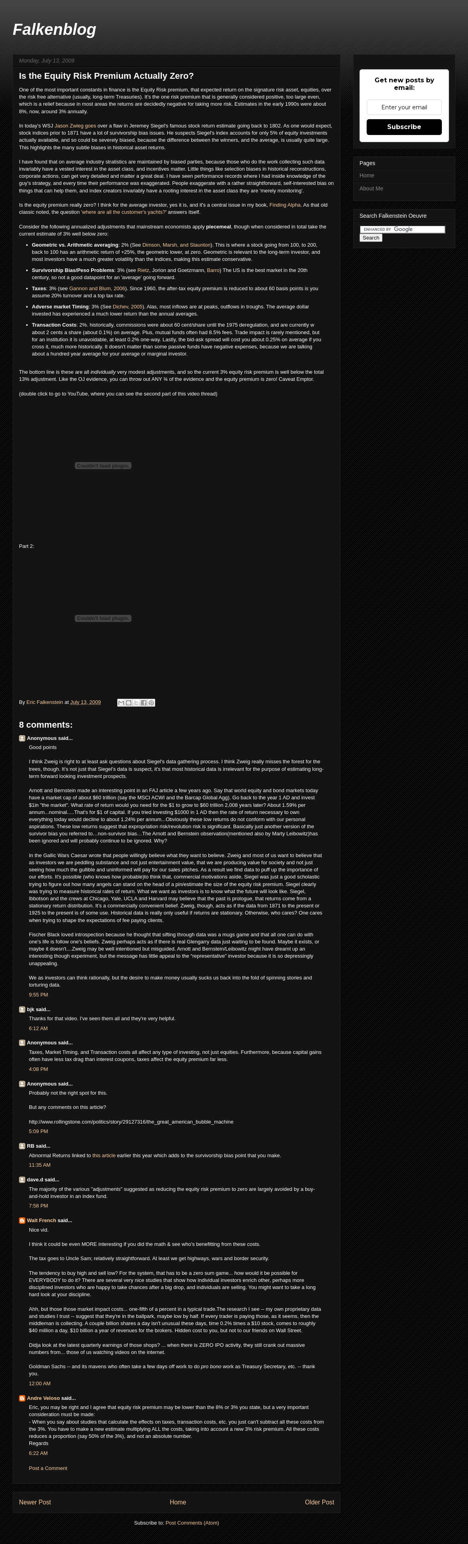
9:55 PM (38, 995)
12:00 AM (40, 1383)
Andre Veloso (43, 1398)
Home (178, 1502)
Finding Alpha (285, 205)
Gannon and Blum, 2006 (97, 288)
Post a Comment (48, 1468)
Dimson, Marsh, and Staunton (177, 245)
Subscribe (404, 127)
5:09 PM (38, 1131)
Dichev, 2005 (128, 307)
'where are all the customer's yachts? (123, 212)
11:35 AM (40, 1165)
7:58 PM (38, 1206)
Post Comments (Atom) (192, 1523)
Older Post (319, 1502)
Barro (213, 270)
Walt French (41, 1220)
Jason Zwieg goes (75, 126)
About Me (371, 188)
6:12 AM (38, 1028)
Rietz (143, 270)
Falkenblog (54, 29)
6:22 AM (38, 1453)
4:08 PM (38, 1069)
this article (104, 1155)
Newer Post (35, 1502)
